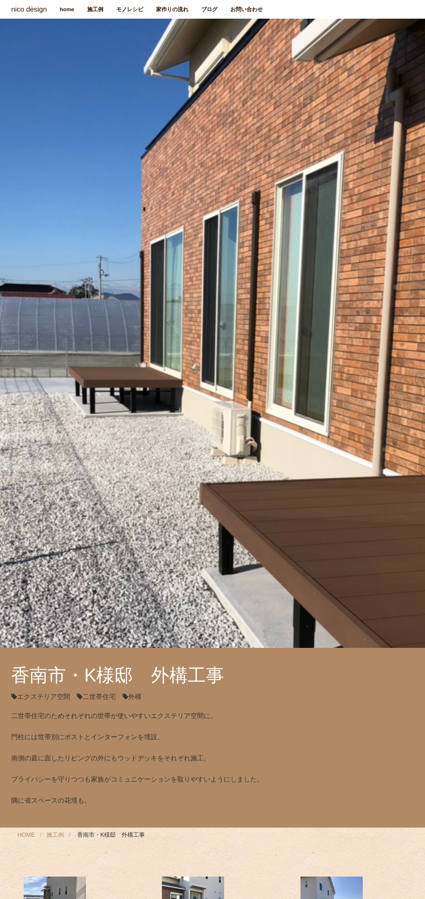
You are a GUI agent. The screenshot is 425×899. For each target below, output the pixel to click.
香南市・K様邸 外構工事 (111, 834)
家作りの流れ (172, 9)
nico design (29, 9)
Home (26, 834)
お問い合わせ (246, 9)
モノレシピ (129, 9)
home (67, 9)
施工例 (95, 9)
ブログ (209, 9)
